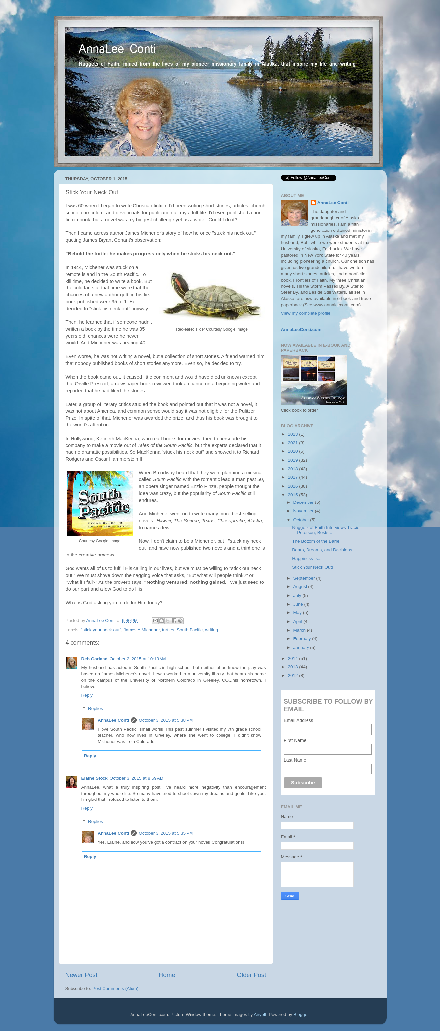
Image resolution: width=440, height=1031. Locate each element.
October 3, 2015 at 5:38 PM (166, 720)
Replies (95, 708)
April (298, 621)
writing (211, 629)
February (302, 638)
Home (167, 974)
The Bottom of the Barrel (316, 541)
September (304, 578)
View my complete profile (306, 313)
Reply (87, 695)
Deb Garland (94, 658)
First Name (295, 740)
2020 (293, 451)
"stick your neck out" (101, 629)
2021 (293, 442)
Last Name (295, 760)
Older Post (251, 974)
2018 (293, 468)
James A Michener (142, 629)
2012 (293, 675)
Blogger (300, 1014)
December (304, 502)
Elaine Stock (94, 778)
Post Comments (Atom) (115, 988)
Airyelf (260, 1014)
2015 (293, 494)
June (298, 604)
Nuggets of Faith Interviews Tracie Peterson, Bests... (325, 530)
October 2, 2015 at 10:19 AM (138, 658)
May (298, 612)
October (301, 519)
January (301, 647)
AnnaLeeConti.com (301, 329)
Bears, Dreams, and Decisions (322, 549)
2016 (293, 486)
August (300, 586)
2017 (293, 477)
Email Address (298, 720)
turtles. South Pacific (182, 629)
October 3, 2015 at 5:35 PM (166, 833)
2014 (293, 658)
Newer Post (81, 974)
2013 (293, 667)
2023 (293, 434)
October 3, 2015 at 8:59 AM (136, 778)
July (298, 595)
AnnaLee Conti (101, 620)
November (304, 510)
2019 (293, 460)
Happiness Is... (306, 558)
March (300, 630)
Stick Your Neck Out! (312, 567)
